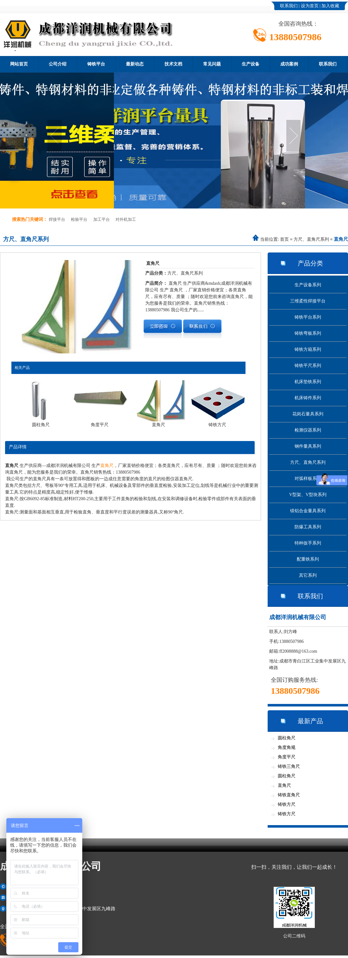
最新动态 (135, 64)
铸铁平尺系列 (308, 365)
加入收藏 (330, 5)
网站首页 (19, 64)
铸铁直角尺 (289, 795)
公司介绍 (57, 64)
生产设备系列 (308, 285)
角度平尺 (286, 757)
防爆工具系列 (308, 527)
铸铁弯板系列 (308, 333)
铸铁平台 (96, 64)
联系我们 (289, 5)
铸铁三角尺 (289, 766)
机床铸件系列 (308, 397)
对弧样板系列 (308, 478)
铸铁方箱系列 (308, 349)
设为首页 (310, 5)
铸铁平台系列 (308, 317)
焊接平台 (57, 219)
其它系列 (308, 575)
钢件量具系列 (308, 446)
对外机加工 (125, 219)
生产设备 (250, 64)
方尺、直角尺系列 (311, 239)
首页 (284, 239)
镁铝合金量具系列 (308, 510)
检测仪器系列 (308, 430)
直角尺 (107, 465)
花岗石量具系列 (307, 414)
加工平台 (101, 219)
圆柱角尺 (286, 738)
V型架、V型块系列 (307, 494)
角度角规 (286, 747)
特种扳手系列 (308, 543)
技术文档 (173, 64)
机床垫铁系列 (308, 381)
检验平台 (79, 219)
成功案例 (289, 64)
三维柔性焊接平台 (308, 301)
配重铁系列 (308, 559)
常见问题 (212, 64)
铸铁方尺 (286, 804)
